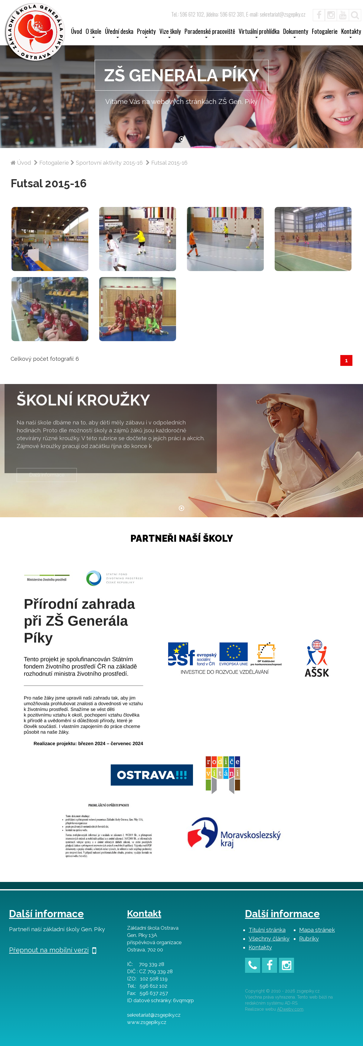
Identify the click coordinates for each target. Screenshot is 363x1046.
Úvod (76, 32)
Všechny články (269, 938)
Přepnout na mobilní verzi (52, 950)
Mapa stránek (317, 930)
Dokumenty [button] (295, 33)
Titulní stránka (267, 930)
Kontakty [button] (351, 33)
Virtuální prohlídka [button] (259, 33)
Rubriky (309, 938)
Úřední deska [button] (119, 33)
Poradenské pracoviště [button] (210, 33)
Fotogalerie (325, 32)
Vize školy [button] (170, 33)
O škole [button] (93, 33)
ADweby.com (290, 1009)
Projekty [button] (146, 33)
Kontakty (260, 947)
